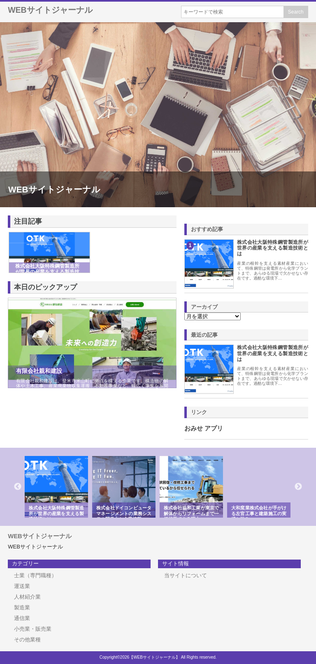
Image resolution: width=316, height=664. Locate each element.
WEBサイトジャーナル (50, 9)
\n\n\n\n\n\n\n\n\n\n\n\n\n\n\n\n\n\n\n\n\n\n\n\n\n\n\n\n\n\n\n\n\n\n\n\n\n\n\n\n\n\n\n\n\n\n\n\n (212, 316)
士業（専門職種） (35, 575)
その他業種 (27, 639)
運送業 (22, 586)
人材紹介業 (27, 597)
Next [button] (298, 487)
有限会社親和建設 (39, 371)
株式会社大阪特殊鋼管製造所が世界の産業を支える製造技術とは (272, 248)
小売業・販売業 (32, 629)
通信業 (22, 618)
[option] (57, 487)
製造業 (22, 607)
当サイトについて (185, 575)
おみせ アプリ (203, 428)
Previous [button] (18, 487)
